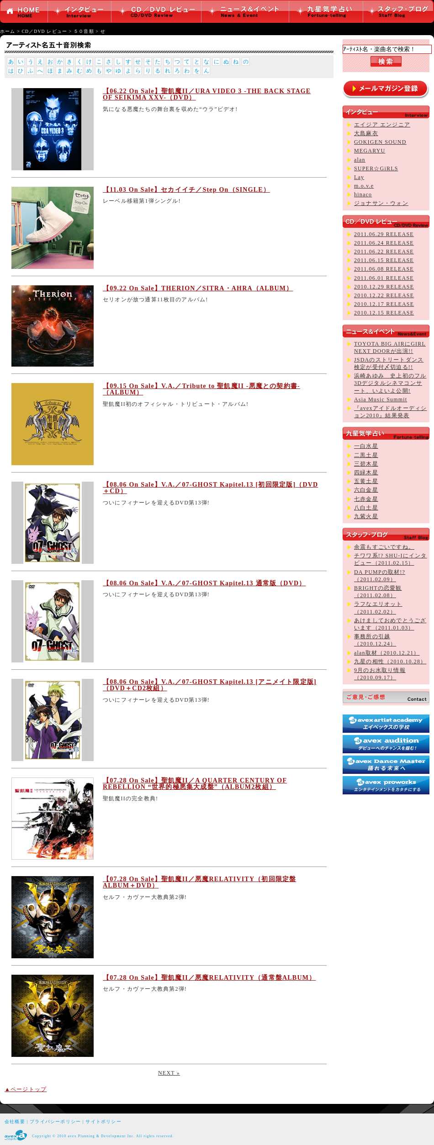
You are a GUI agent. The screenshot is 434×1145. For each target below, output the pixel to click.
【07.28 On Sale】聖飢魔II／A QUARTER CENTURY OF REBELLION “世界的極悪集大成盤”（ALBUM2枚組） (195, 783)
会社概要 (15, 1121)
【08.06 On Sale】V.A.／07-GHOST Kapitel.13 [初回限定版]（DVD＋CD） (210, 487)
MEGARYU (369, 150)
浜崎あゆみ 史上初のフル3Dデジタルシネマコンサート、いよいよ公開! (390, 383)
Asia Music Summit (380, 399)
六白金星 (366, 490)
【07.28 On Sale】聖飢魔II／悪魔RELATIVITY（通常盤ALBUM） (209, 977)
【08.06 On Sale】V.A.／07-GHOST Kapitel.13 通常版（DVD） (204, 583)
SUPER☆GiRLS (376, 168)
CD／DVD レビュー (44, 31)
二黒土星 (366, 455)
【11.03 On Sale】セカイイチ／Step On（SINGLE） (186, 189)
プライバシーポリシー (55, 1121)
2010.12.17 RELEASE (384, 304)
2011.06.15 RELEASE (384, 260)
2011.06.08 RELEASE (384, 269)
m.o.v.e (364, 186)
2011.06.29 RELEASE (384, 234)
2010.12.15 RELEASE (384, 313)
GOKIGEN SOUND (380, 142)
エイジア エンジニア (382, 124)
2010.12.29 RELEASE (384, 287)
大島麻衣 (366, 133)
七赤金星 (366, 499)
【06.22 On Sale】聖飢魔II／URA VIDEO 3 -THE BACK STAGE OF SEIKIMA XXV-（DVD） (207, 94)
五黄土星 (366, 481)
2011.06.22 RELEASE (384, 251)
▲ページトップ (26, 1089)
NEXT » (169, 1073)
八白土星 (366, 507)
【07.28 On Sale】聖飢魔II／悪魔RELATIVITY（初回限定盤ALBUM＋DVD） (199, 882)
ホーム (8, 31)
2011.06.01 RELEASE (384, 278)
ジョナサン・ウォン (381, 203)
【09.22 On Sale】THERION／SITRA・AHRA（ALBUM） (198, 288)
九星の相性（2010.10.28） (390, 661)
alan (359, 160)
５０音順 (84, 31)
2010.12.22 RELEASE (384, 295)
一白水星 (366, 446)
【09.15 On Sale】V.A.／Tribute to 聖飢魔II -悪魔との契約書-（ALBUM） (201, 389)
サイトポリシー (103, 1121)
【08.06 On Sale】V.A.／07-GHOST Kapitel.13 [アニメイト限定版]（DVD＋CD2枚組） (210, 685)
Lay (359, 177)
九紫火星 (366, 516)
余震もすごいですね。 (384, 547)
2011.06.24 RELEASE (384, 243)
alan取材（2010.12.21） (387, 653)
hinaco (363, 194)
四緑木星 (366, 472)
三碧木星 (366, 464)
